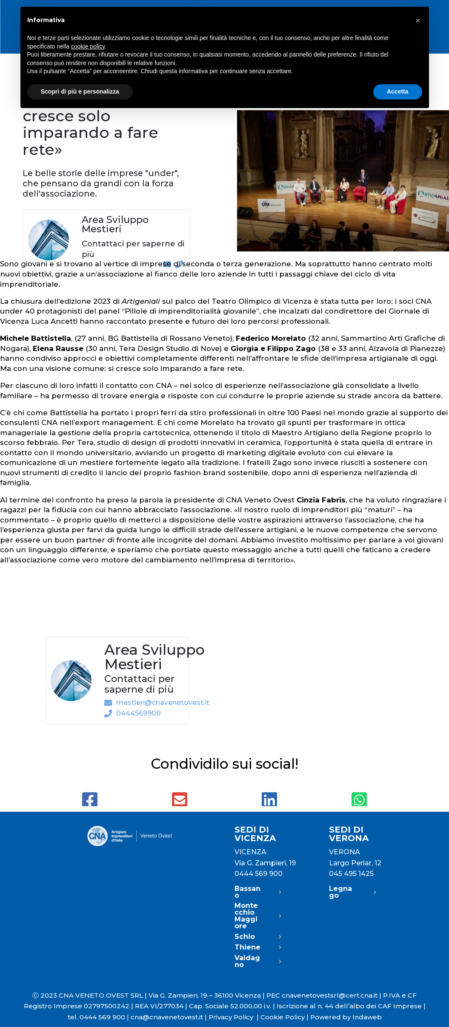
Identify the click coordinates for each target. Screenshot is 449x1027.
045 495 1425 (351, 874)
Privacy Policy (234, 1017)
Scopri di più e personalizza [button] (80, 91)
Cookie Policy (282, 1017)
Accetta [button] (398, 91)
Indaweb (367, 1017)
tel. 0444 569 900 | (99, 1017)
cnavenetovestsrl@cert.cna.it (330, 995)
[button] (418, 20)
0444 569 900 (259, 874)
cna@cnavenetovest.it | (170, 1017)
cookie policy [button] (88, 46)
